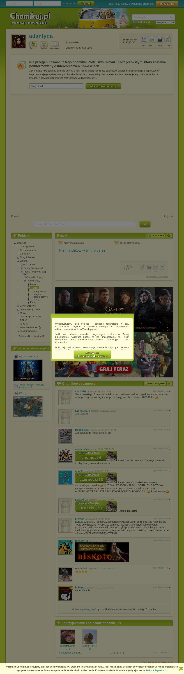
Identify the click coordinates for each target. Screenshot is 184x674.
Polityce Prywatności (156, 670)
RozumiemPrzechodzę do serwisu (92, 355)
